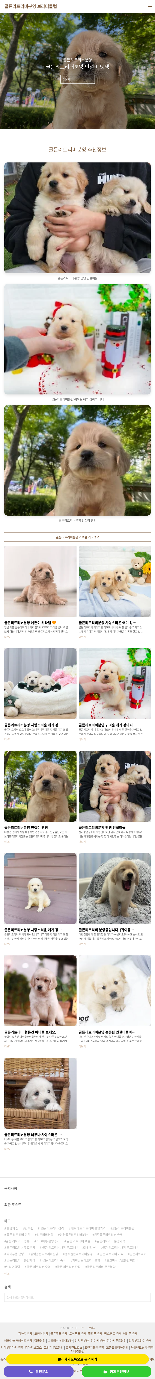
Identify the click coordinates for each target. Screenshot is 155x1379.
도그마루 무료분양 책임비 (122, 1260)
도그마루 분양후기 (48, 1241)
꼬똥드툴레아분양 (117, 1347)
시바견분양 (77, 1351)
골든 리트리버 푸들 (78, 1241)
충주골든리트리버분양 (79, 1254)
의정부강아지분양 (12, 1347)
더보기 (7, 1274)
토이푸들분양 (77, 1333)
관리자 (91, 1328)
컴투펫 (29, 1228)
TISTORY (78, 1328)
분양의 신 (12, 1228)
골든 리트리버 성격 (52, 1228)
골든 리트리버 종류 (18, 1241)
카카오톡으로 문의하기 (77, 1359)
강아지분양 (25, 1333)
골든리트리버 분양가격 (111, 1241)
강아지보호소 (33, 1347)
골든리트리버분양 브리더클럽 (30, 6)
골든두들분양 (58, 1333)
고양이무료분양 (53, 1347)
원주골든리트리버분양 (108, 1234)
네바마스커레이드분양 (18, 1340)
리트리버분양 (45, 1234)
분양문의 (38, 1371)
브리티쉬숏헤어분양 (60, 1340)
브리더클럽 (13, 1266)
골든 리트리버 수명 (38, 1266)
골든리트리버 (138, 1254)
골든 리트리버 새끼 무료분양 (60, 1247)
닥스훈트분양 (112, 1333)
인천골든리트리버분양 (74, 1234)
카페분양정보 (116, 1371)
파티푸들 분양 (15, 1254)
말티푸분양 (95, 1333)
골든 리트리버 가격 (111, 1254)
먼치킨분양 (82, 1340)
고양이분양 (41, 1333)
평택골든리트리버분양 (44, 1254)
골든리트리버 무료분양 (20, 1247)
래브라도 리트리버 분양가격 (88, 1228)
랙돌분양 (39, 1340)
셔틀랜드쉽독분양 (142, 1347)
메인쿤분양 (130, 1333)
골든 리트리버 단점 (18, 1234)
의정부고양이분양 (140, 1340)
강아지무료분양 (116, 1340)
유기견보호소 (74, 1347)
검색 (146, 1297)
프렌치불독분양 (94, 1347)
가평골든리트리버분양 (86, 1260)
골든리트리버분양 (123, 1228)
